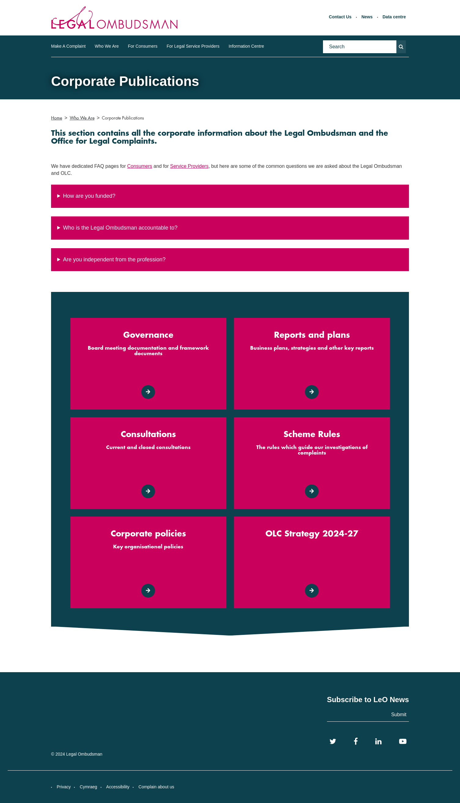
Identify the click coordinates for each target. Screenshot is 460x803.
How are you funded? (89, 196)
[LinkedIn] (378, 741)
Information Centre (246, 46)
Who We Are (107, 46)
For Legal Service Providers (193, 46)
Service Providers (189, 166)
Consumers (139, 166)
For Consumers (142, 46)
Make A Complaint (68, 46)
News (367, 16)
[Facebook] (355, 741)
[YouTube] (403, 741)
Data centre (394, 16)
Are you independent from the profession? (114, 259)
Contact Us (340, 16)
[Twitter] (333, 741)
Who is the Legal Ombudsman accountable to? (120, 228)
